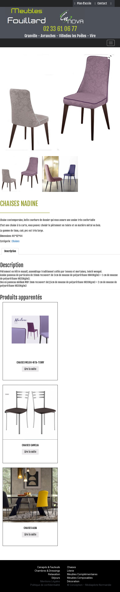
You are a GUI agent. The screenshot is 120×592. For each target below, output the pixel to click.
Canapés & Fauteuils (48, 567)
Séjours (55, 577)
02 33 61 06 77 (60, 28)
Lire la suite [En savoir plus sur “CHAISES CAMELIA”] (30, 451)
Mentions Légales (50, 581)
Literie (70, 570)
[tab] (10, 251)
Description (10, 251)
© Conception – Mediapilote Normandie (89, 584)
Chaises (15, 241)
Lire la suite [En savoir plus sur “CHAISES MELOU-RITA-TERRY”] (30, 369)
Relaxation (54, 574)
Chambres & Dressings (47, 570)
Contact (101, 3)
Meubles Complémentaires (82, 574)
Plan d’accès (82, 3)
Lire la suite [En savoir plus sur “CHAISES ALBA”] (30, 534)
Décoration (73, 581)
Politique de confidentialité (45, 584)
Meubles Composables (80, 577)
